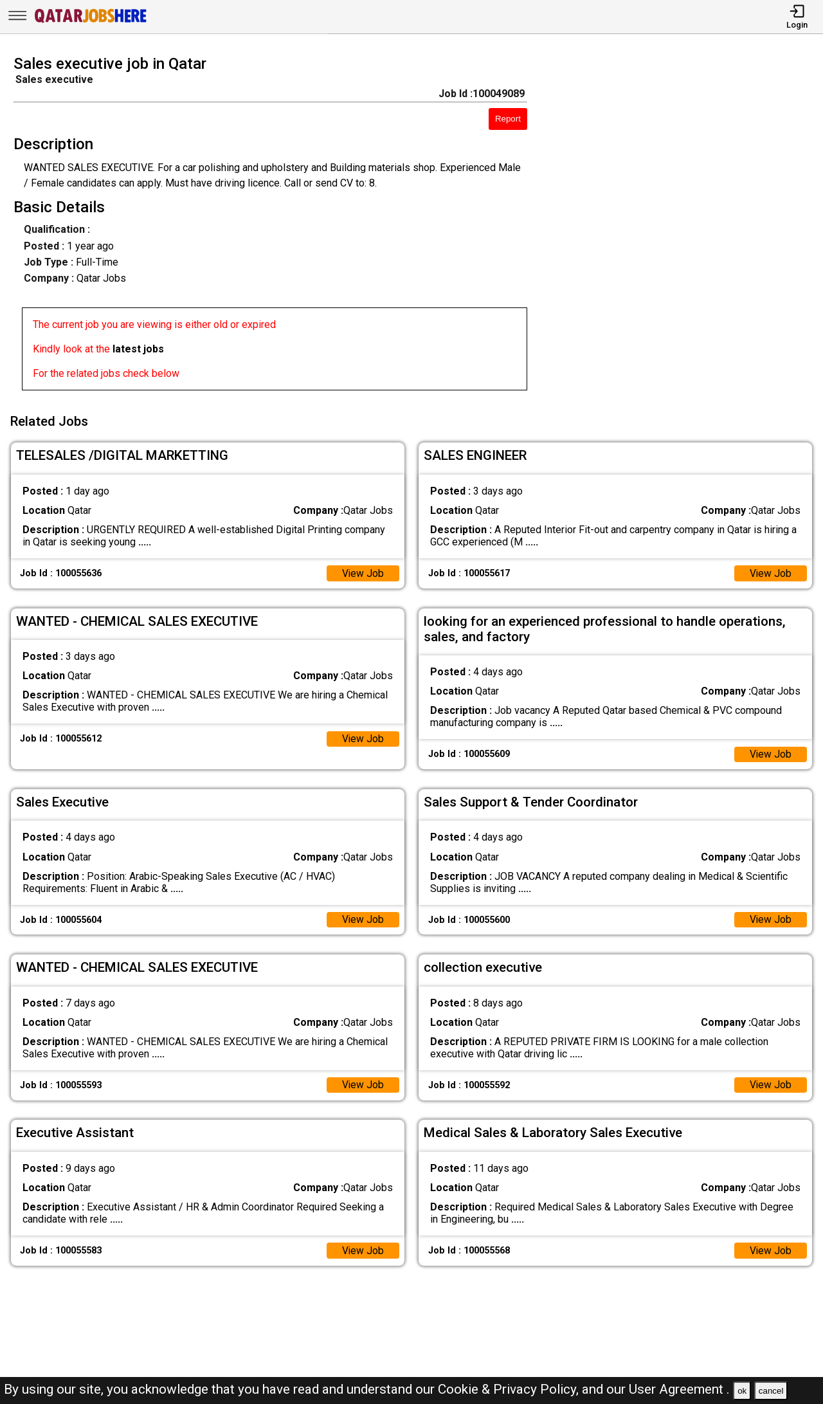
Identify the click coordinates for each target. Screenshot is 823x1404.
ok (741, 1391)
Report (508, 118)
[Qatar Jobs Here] (91, 21)
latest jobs (138, 349)
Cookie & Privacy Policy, (510, 1389)
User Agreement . (679, 1389)
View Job (362, 571)
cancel (771, 1391)
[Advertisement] (685, 226)
